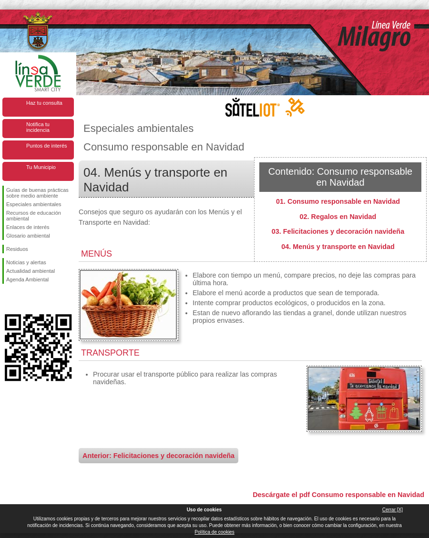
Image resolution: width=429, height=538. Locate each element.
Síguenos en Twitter (24, 299)
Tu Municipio (41, 167)
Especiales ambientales (33, 204)
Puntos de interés (46, 146)
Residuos (17, 249)
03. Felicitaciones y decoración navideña (338, 231)
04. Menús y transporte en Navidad (338, 246)
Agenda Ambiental (27, 279)
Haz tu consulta (44, 103)
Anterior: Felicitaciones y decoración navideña (158, 455)
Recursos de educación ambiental (33, 215)
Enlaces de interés (28, 227)
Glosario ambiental (28, 236)
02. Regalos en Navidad (338, 216)
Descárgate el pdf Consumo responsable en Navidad (338, 494)
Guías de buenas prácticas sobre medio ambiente (37, 193)
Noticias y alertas (26, 262)
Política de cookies (214, 532)
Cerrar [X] (392, 509)
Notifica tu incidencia (38, 127)
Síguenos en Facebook (8, 299)
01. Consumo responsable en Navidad (338, 201)
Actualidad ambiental (30, 271)
